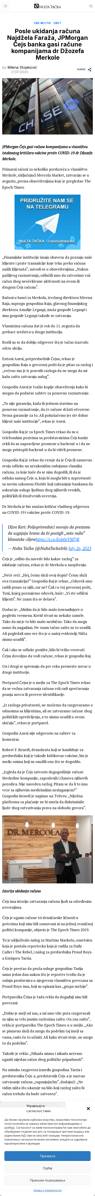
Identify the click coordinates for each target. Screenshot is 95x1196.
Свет (57, 23)
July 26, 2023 (79, 548)
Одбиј (47, 1168)
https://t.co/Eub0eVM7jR (57, 539)
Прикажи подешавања (47, 1180)
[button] (88, 1108)
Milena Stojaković (22, 67)
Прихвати (47, 1156)
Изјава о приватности (48, 1190)
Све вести (42, 23)
